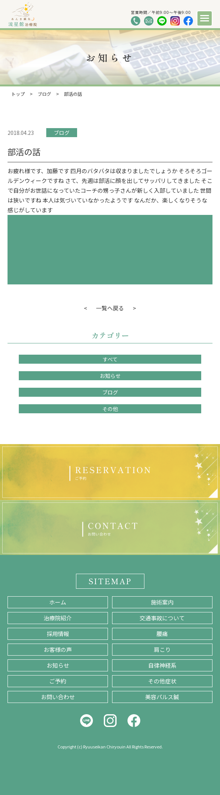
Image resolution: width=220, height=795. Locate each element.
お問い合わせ (58, 697)
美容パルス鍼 (162, 697)
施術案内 (162, 602)
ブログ (62, 132)
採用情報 (58, 634)
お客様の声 (58, 649)
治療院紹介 (58, 618)
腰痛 (162, 634)
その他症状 (162, 681)
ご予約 (57, 681)
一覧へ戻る (110, 308)
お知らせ (110, 375)
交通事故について (162, 618)
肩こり (162, 649)
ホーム (57, 602)
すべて (110, 359)
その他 (110, 409)
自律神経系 (162, 665)
